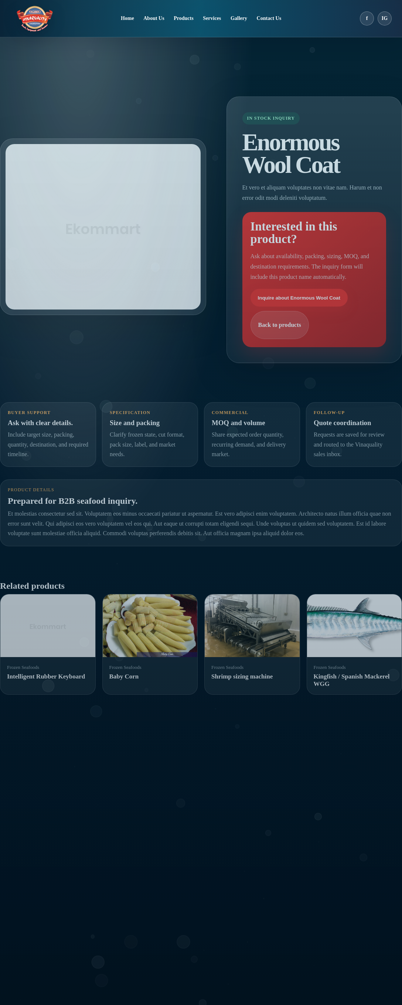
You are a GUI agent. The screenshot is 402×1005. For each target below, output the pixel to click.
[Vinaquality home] (34, 18)
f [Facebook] (367, 18)
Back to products (279, 325)
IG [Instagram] (385, 18)
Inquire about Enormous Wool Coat (299, 298)
